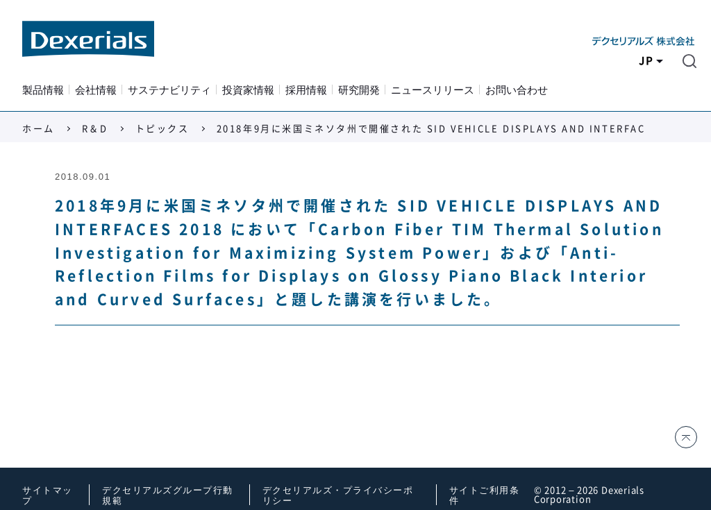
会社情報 (96, 90)
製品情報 (43, 90)
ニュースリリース (432, 90)
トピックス (162, 128)
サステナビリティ (169, 90)
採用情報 (306, 90)
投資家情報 (248, 90)
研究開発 (359, 90)
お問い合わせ (516, 90)
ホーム (38, 128)
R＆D (95, 128)
